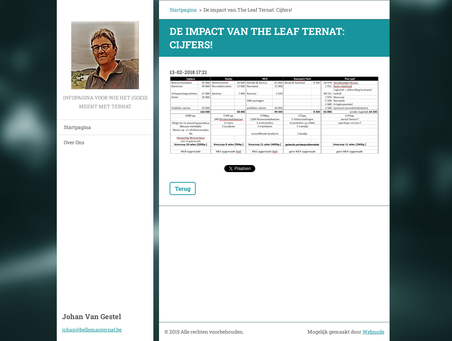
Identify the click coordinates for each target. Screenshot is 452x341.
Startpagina (77, 127)
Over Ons (74, 142)
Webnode (373, 331)
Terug (182, 188)
